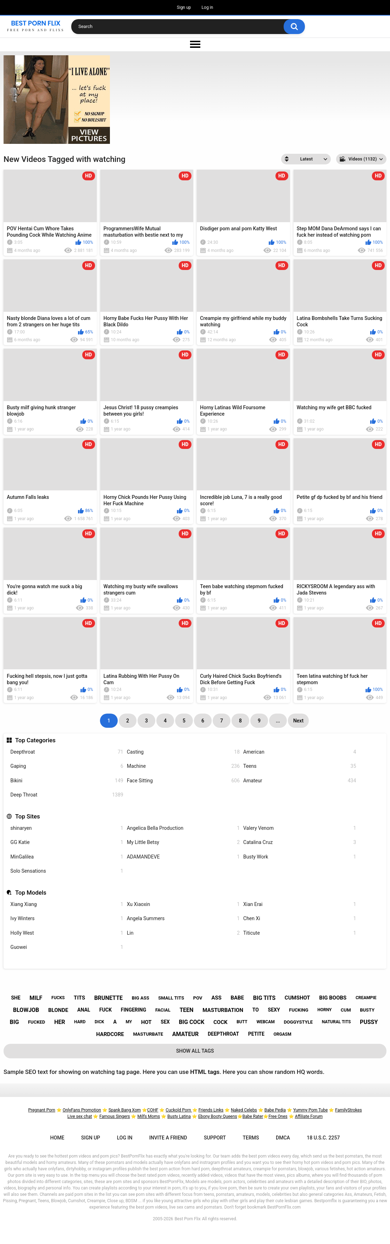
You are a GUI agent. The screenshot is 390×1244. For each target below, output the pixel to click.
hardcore (110, 1034)
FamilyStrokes (348, 1110)
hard (79, 1021)
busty (367, 1010)
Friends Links (211, 1110)
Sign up (184, 7)
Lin (183, 933)
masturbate (148, 1034)
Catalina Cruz (299, 842)
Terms (251, 1138)
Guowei (66, 947)
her (59, 1022)
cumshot (297, 998)
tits (79, 998)
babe (237, 998)
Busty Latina (179, 1116)
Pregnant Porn (41, 1110)
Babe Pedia (275, 1110)
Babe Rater (253, 1116)
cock (220, 1022)
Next (298, 721)
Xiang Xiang (66, 904)
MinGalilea (66, 857)
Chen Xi (299, 919)
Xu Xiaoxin (183, 904)
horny (324, 1009)
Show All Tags (195, 1051)
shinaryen (66, 828)
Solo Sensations (66, 871)
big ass (140, 998)
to (255, 1010)
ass (216, 998)
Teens (299, 766)
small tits (171, 998)
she (15, 998)
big (14, 1022)
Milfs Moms (148, 1116)
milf (35, 998)
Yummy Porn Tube (310, 1110)
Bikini (66, 781)
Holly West (66, 933)
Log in (207, 7)
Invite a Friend (168, 1138)
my (129, 1021)
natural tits (336, 1021)
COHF (152, 1110)
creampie (366, 997)
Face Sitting (183, 781)
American (299, 752)
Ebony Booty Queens (217, 1116)
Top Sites (27, 816)
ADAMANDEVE (183, 857)
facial (163, 1010)
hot (146, 1022)
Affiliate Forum (309, 1116)
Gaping (66, 766)
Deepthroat (66, 752)
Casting (183, 752)
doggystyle (298, 1022)
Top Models (30, 892)
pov (197, 998)
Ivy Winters (66, 919)
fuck (105, 1010)
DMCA (283, 1138)
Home (57, 1138)
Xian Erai (299, 904)
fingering (133, 1010)
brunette (108, 998)
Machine (183, 766)
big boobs (332, 998)
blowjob (26, 1010)
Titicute (299, 933)
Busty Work (299, 857)
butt (241, 1021)
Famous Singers (114, 1116)
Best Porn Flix (187, 1218)
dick (99, 1021)
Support (215, 1138)
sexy (274, 1010)
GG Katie (66, 842)
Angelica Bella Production (183, 828)
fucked (36, 1022)
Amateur (299, 781)
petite (256, 1034)
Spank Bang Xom (124, 1110)
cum (346, 1010)
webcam (265, 1021)
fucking (298, 1010)
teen (186, 1010)
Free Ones (278, 1116)
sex (165, 1022)
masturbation (222, 1010)
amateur (185, 1034)
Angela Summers (183, 919)
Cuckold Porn (179, 1110)
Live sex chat (79, 1116)
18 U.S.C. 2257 (323, 1138)
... (278, 721)
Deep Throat (66, 795)
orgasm (282, 1034)
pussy (369, 1022)
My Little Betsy (183, 842)
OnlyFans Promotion (82, 1110)
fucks (58, 997)
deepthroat (223, 1034)
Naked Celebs (244, 1110)
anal (83, 1010)
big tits (264, 998)
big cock (191, 1022)
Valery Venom (299, 828)
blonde (58, 1010)
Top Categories (35, 740)
